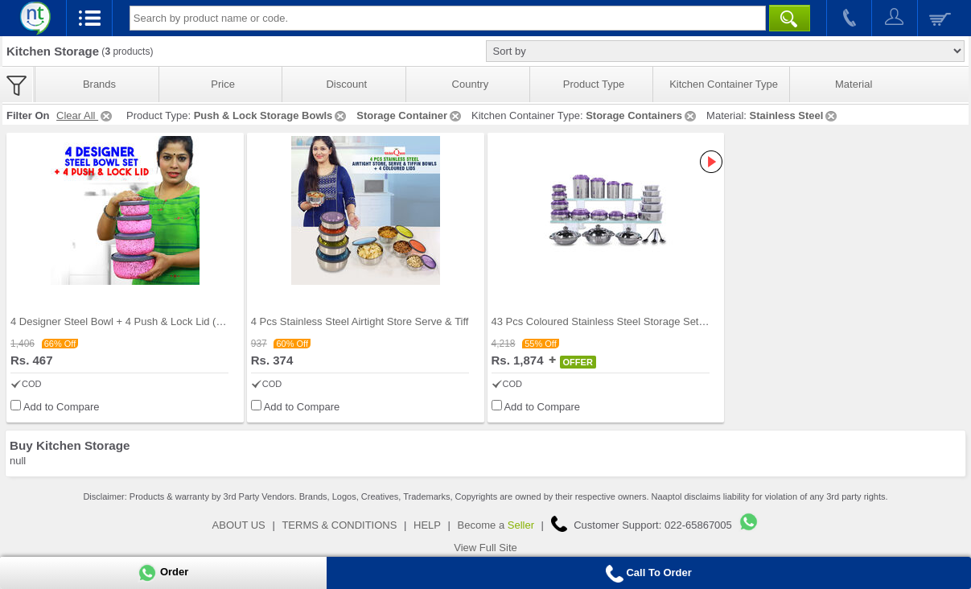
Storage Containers (642, 115)
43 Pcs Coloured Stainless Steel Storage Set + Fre (609, 321)
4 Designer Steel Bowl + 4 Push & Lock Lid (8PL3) (127, 321)
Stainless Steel (795, 115)
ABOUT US (238, 525)
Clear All (85, 115)
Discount (346, 84)
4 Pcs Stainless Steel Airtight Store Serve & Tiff (360, 321)
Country (470, 84)
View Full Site (485, 548)
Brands (99, 84)
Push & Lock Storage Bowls (271, 115)
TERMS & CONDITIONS (339, 525)
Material (853, 84)
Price (223, 84)
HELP (427, 525)
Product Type (593, 84)
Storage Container (409, 115)
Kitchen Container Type (723, 84)
